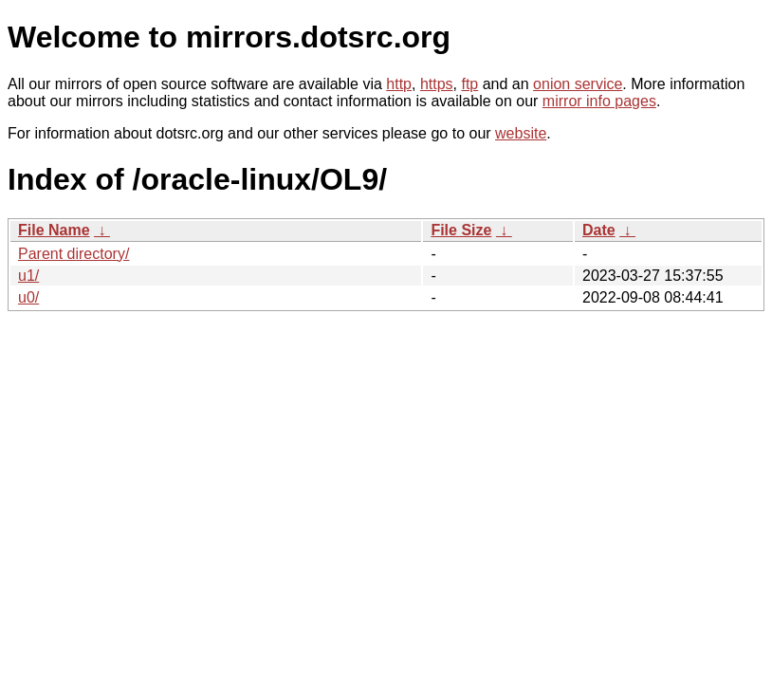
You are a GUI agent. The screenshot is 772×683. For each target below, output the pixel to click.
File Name (54, 230)
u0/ (28, 297)
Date (599, 230)
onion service (577, 84)
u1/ (28, 276)
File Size (461, 230)
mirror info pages (599, 101)
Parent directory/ (73, 254)
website (520, 133)
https (436, 84)
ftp (469, 84)
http (399, 84)
